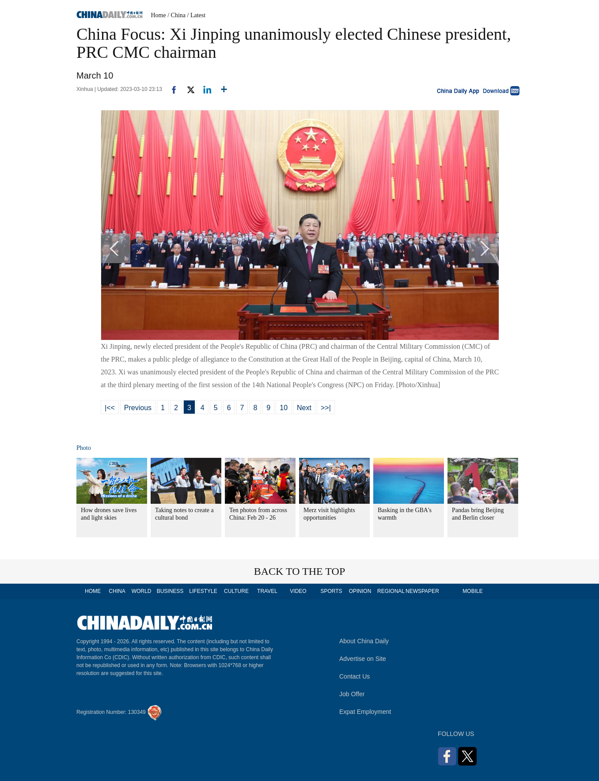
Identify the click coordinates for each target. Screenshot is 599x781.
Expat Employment (365, 711)
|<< (110, 407)
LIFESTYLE (203, 591)
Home (158, 15)
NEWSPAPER (422, 591)
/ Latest (196, 15)
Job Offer (351, 694)
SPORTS (331, 591)
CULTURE (236, 591)
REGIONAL (391, 591)
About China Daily (364, 641)
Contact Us (354, 676)
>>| (326, 407)
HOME (93, 591)
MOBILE (472, 591)
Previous (138, 407)
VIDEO (298, 591)
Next (304, 407)
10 (284, 407)
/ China (176, 15)
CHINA (117, 591)
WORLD (142, 591)
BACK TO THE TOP (299, 571)
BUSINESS (170, 591)
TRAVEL (267, 591)
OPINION (360, 591)
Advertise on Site (362, 658)
